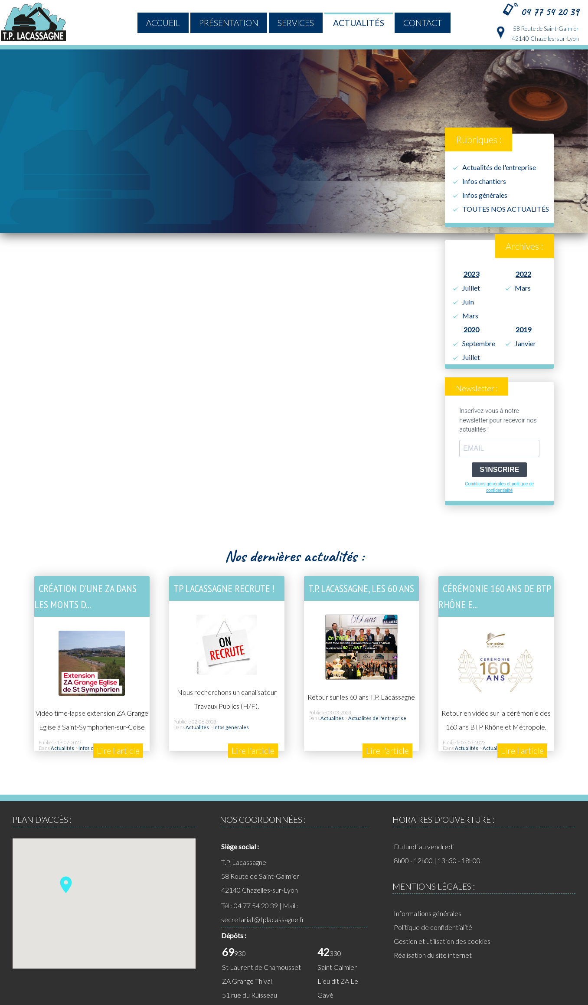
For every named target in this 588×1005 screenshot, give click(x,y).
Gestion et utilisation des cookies (442, 941)
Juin (468, 302)
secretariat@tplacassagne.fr (262, 919)
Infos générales (484, 195)
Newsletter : (476, 388)
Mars (470, 315)
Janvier (525, 343)
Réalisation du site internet (433, 955)
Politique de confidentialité (433, 927)
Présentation (228, 23)
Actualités (358, 23)
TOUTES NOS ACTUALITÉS (505, 209)
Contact (422, 23)
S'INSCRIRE (499, 469)
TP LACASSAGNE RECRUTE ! (223, 588)
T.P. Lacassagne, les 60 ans (361, 588)
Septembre (478, 343)
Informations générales (427, 913)
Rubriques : (478, 139)
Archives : (524, 246)
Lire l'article (118, 751)
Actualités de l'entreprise (499, 167)
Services (296, 23)
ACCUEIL (163, 23)
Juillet (471, 288)
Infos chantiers (484, 181)
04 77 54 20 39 (550, 11)
